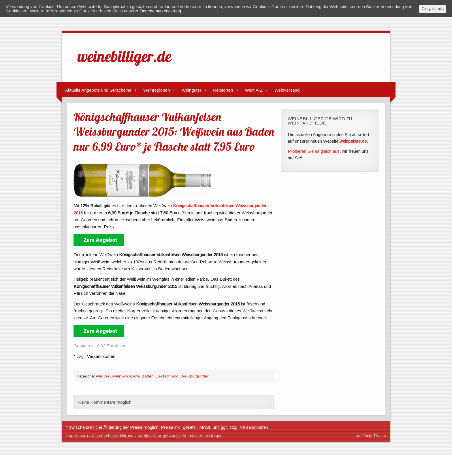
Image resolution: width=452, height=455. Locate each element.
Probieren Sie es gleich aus (314, 151)
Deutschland (167, 376)
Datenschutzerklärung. (161, 10)
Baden (148, 376)
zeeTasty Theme (371, 435)
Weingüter (191, 90)
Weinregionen (156, 90)
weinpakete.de (353, 141)
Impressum (77, 435)
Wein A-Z (254, 90)
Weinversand (287, 90)
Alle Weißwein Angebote (118, 376)
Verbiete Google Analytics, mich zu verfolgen (180, 435)
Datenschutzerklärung (112, 435)
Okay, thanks (432, 9)
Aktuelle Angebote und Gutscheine (98, 90)
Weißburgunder (194, 376)
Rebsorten (223, 90)
